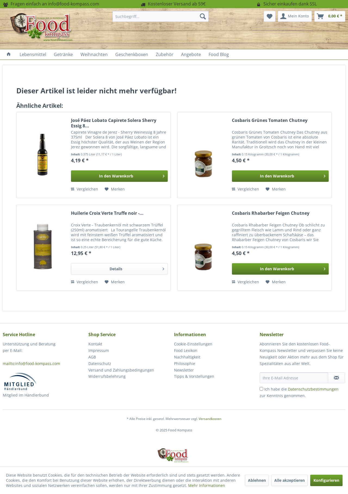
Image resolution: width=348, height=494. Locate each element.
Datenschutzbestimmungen (313, 389)
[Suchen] (203, 16)
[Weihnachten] (94, 54)
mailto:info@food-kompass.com (31, 363)
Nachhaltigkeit (187, 357)
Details (137, 268)
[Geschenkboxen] (131, 54)
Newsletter (184, 370)
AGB (92, 357)
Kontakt (95, 343)
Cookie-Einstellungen (193, 343)
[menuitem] (161, 16)
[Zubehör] (164, 54)
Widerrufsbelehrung (107, 376)
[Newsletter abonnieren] (336, 377)
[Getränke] (63, 54)
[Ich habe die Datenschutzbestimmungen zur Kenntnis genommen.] (261, 389)
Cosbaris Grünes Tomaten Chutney (269, 120)
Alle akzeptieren (289, 480)
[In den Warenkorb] (119, 176)
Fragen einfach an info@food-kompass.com (51, 4)
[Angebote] (191, 54)
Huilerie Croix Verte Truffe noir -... (107, 213)
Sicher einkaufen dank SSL (286, 4)
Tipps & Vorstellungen (194, 376)
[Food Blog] (219, 54)
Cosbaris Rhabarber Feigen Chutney (270, 213)
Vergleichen (84, 189)
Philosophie (184, 363)
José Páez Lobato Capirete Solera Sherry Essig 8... (113, 123)
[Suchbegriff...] (161, 16)
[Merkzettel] (269, 16)
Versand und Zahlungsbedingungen (121, 370)
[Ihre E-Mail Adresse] (294, 377)
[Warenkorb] (329, 16)
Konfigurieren (326, 480)
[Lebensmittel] (33, 54)
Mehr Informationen (206, 485)
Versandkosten (210, 418)
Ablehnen (257, 480)
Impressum (98, 350)
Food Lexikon (185, 350)
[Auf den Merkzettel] (115, 189)
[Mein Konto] (295, 16)
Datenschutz (99, 363)
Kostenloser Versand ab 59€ (173, 4)
